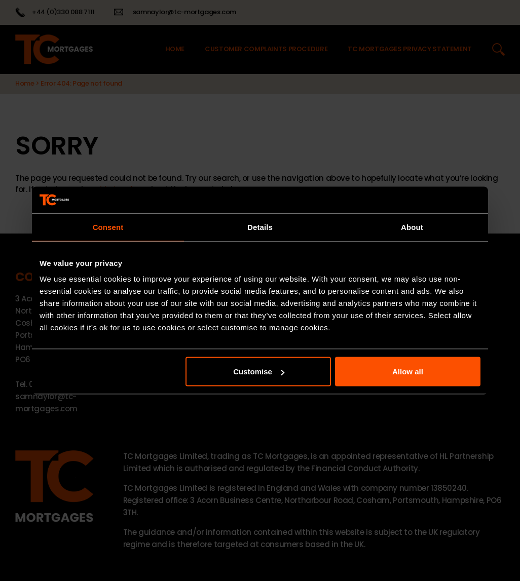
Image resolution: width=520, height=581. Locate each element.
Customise (258, 371)
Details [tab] (260, 226)
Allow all (407, 371)
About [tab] (412, 226)
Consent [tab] (108, 226)
